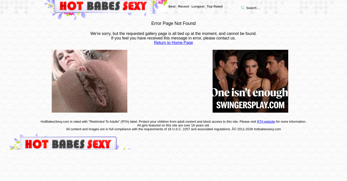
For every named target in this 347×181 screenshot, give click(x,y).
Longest (198, 6)
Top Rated (215, 6)
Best (172, 6)
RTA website (266, 121)
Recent (183, 6)
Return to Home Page (173, 42)
